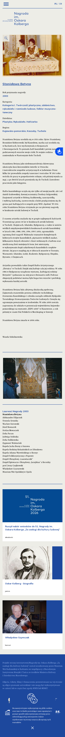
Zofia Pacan (8, 434)
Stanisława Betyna (12, 414)
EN (60, 4)
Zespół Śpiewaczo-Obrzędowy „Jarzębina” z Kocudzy (26, 462)
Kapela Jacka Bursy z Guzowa (16, 446)
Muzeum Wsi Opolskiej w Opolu (17, 472)
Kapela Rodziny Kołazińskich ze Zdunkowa (22, 450)
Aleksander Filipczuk (12, 418)
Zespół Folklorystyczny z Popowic (18, 456)
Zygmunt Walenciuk (12, 443)
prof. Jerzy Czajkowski (13, 466)
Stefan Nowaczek (11, 430)
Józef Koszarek (9, 427)
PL (55, 4)
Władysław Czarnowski (13, 469)
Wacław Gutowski (11, 424)
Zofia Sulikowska (10, 440)
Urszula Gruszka (10, 421)
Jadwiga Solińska (10, 437)
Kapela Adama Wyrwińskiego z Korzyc (20, 453)
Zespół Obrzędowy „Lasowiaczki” (18, 459)
